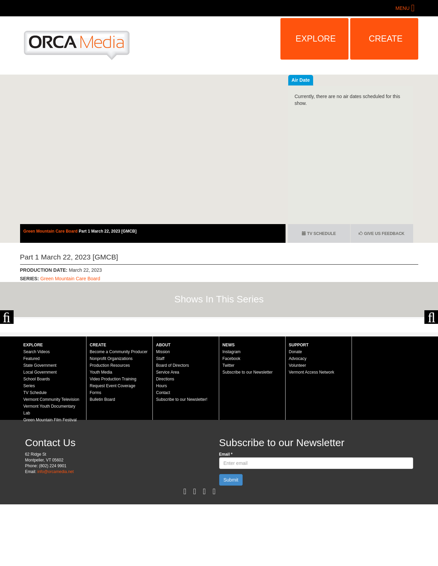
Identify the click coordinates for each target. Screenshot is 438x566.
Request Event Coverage (112, 447)
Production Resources (110, 427)
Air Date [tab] (341, 80)
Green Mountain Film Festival (50, 481)
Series (29, 447)
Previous (7, 348)
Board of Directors (172, 427)
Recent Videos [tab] (308, 80)
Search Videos (36, 413)
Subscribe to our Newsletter (248, 433)
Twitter (228, 427)
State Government (39, 427)
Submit (231, 541)
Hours (161, 447)
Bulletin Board (102, 461)
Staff (160, 420)
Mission (163, 413)
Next (431, 348)
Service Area (167, 433)
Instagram (232, 413)
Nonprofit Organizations (111, 420)
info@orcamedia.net (55, 533)
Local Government (40, 433)
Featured (31, 420)
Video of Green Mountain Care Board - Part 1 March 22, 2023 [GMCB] (153, 149)
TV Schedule (319, 233)
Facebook (232, 420)
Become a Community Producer (119, 413)
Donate (295, 413)
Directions (165, 440)
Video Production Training (113, 440)
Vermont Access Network (311, 433)
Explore (316, 38)
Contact (163, 454)
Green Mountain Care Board (51, 231)
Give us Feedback (381, 233)
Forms (95, 454)
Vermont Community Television (51, 461)
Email (226, 516)
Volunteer (297, 427)
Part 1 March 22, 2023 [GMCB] (107, 231)
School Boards (36, 440)
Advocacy (298, 420)
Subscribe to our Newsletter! (182, 461)
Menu (402, 8)
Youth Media (101, 433)
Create (386, 38)
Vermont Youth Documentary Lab (49, 471)
